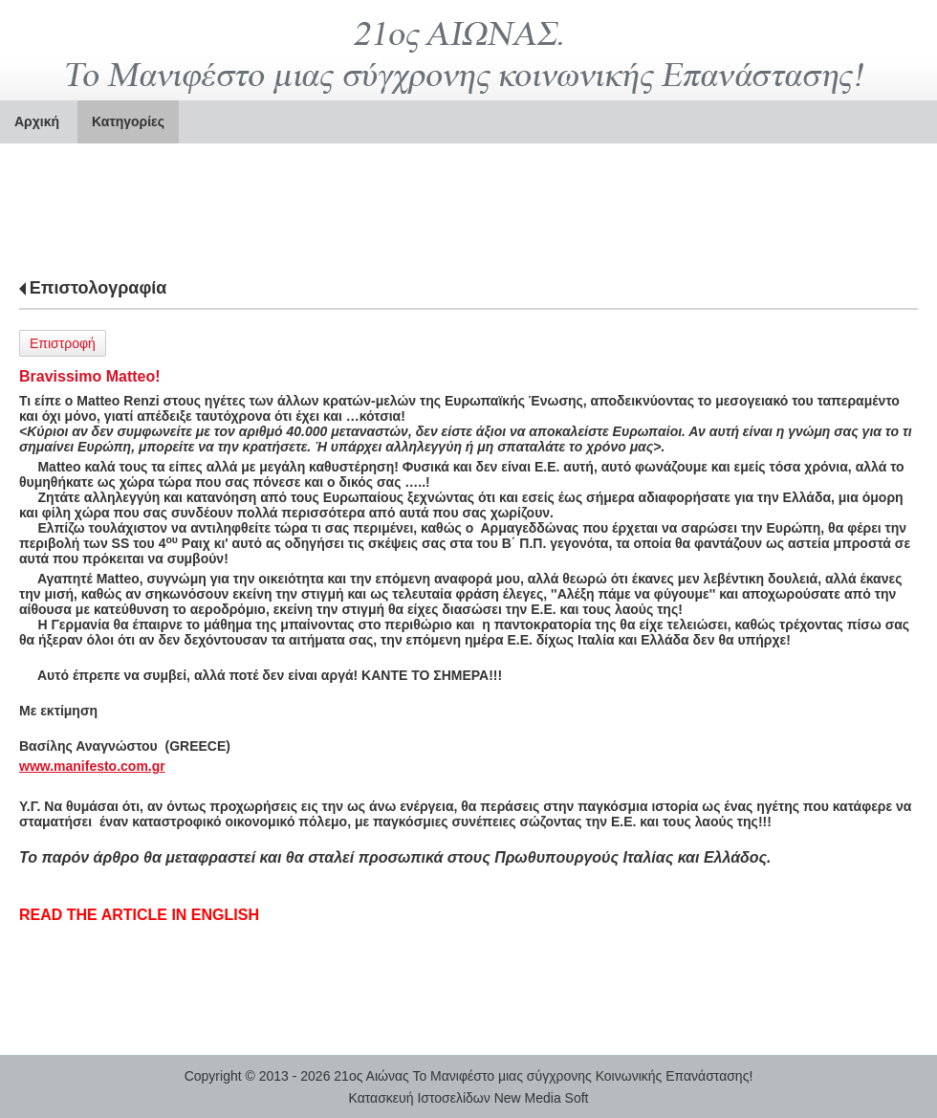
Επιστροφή (63, 343)
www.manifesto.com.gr (92, 766)
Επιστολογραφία (98, 287)
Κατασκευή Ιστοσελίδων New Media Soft (469, 1098)
